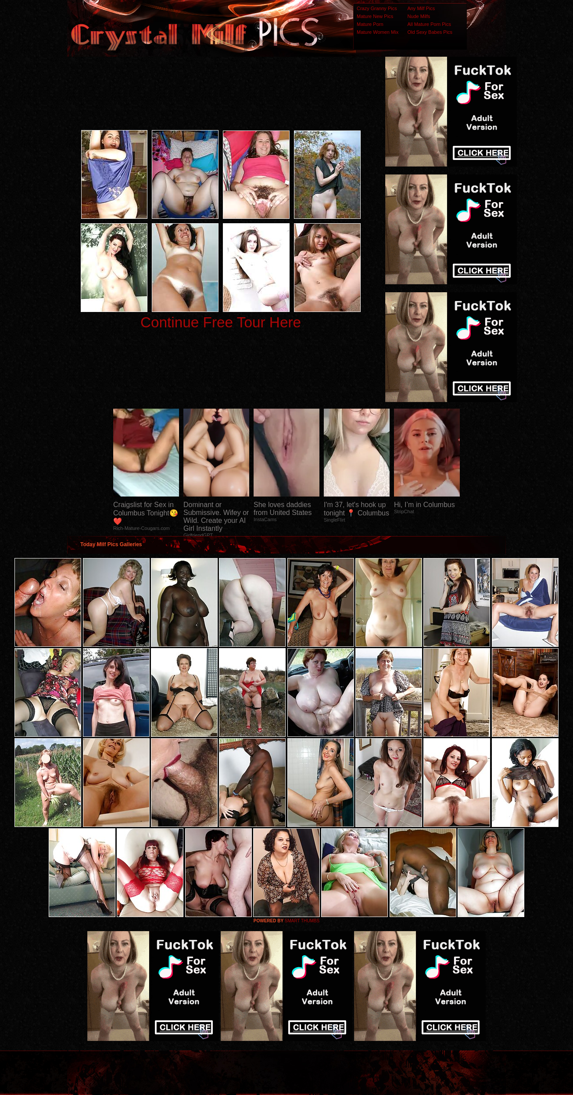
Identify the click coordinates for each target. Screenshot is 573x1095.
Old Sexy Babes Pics (429, 32)
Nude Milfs (418, 16)
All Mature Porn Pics (429, 24)
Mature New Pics (375, 16)
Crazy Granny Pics (377, 8)
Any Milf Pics (421, 8)
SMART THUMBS (302, 920)
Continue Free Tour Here (220, 322)
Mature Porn (370, 24)
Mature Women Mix (377, 32)
